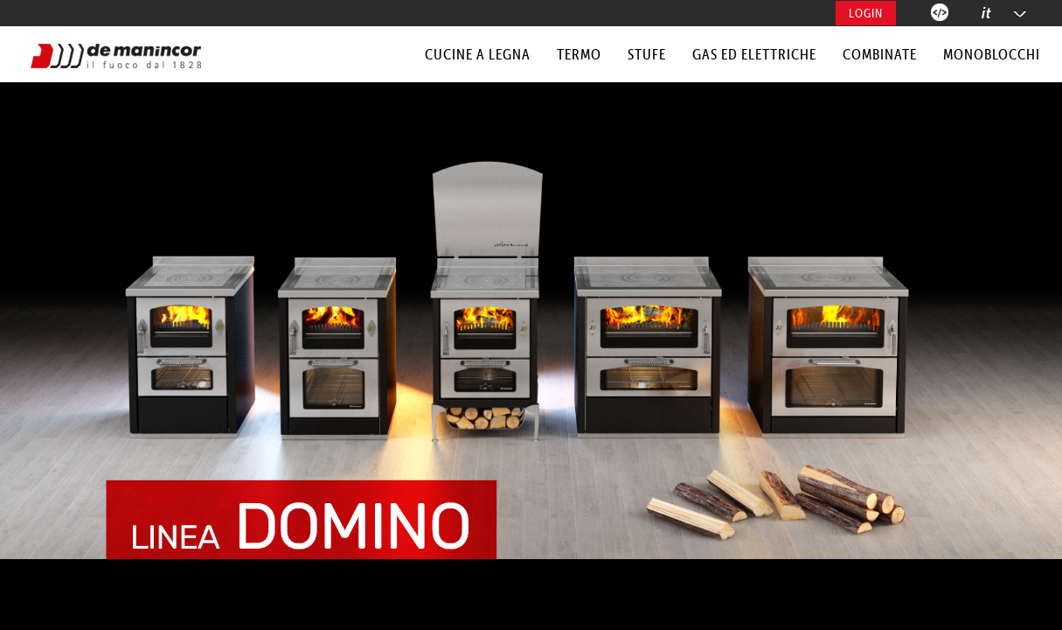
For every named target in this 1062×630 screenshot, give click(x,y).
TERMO (579, 54)
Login (866, 13)
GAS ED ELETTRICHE (754, 54)
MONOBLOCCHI (991, 54)
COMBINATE (880, 54)
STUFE (647, 54)
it (986, 13)
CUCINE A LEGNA (478, 54)
